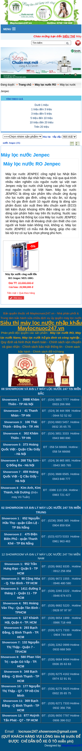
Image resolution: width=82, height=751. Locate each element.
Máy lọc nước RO (45, 84)
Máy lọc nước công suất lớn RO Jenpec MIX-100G (21, 276)
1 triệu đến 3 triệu (41, 109)
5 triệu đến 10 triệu (41, 118)
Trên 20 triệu (41, 126)
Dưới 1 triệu (41, 105)
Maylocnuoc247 (72, 745)
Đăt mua (18, 298)
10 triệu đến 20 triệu (41, 122)
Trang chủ (25, 84)
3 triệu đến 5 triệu (41, 113)
